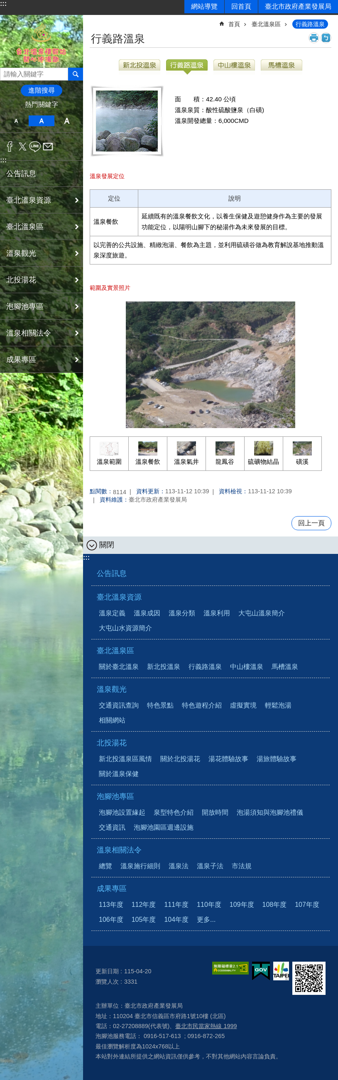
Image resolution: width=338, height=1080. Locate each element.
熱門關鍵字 (41, 104)
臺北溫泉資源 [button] (28, 200)
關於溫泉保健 (119, 773)
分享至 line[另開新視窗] (35, 146)
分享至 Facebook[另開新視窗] (9, 146)
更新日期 (107, 971)
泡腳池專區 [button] (25, 306)
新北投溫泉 (163, 666)
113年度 (111, 904)
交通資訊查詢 (119, 705)
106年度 (111, 919)
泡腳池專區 (115, 796)
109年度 (242, 904)
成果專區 (112, 888)
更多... (206, 919)
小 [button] (16, 120)
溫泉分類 (182, 613)
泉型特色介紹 (173, 812)
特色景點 (160, 705)
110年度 (209, 904)
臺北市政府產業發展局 (298, 6)
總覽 (105, 865)
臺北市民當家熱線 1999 (206, 1026)
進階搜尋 (41, 90)
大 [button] (67, 120)
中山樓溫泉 (246, 666)
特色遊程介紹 (202, 705)
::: (3, 3)
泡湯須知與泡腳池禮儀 (270, 812)
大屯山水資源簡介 (125, 628)
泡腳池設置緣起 (122, 812)
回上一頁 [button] (311, 523)
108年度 (274, 904)
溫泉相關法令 (119, 850)
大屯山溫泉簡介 (261, 613)
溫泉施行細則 (140, 865)
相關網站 (112, 720)
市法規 (242, 865)
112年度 (144, 904)
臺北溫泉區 (266, 24)
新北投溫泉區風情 (125, 758)
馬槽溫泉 (285, 666)
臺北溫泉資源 (119, 597)
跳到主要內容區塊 (4, 4)
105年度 (144, 919)
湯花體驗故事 (228, 758)
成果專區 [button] (21, 359)
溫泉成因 (147, 613)
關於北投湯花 (180, 758)
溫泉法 (179, 865)
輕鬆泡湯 (278, 705)
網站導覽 (204, 6)
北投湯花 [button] (21, 280)
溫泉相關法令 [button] (28, 333)
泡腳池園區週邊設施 (163, 827)
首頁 (234, 24)
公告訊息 (21, 173)
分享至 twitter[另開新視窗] (22, 146)
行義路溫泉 (310, 24)
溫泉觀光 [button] (21, 253)
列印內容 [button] (314, 37)
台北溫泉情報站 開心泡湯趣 (41, 41)
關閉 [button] (106, 545)
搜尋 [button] (75, 74)
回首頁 (241, 6)
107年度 (307, 904)
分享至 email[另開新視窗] (48, 146)
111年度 (176, 904)
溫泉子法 (210, 865)
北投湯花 (112, 743)
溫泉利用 (216, 613)
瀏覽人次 (107, 981)
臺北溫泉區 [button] (25, 227)
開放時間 (215, 812)
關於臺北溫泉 (119, 666)
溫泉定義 (112, 613)
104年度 (176, 919)
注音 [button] (326, 37)
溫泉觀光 (112, 689)
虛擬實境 (243, 705)
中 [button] (41, 120)
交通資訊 (112, 827)
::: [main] (95, 20)
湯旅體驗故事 (276, 758)
